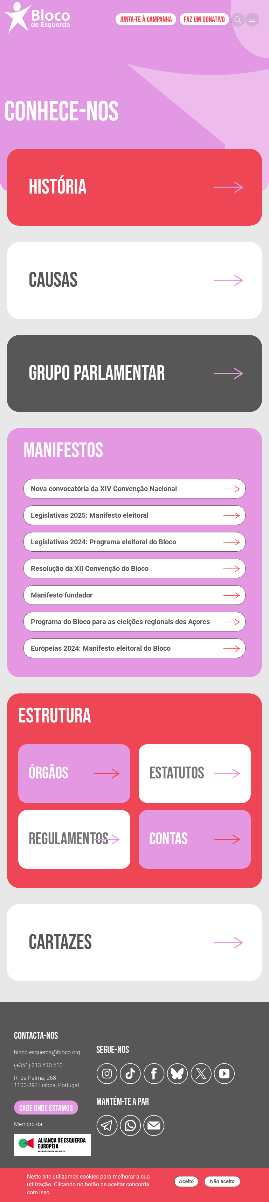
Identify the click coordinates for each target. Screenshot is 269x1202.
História (58, 187)
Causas (53, 280)
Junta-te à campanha (146, 20)
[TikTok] (130, 1073)
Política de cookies (75, 1194)
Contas (168, 839)
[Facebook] (154, 1073)
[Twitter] (177, 1073)
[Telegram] (107, 1125)
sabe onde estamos (46, 1108)
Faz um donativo (204, 20)
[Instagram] (107, 1073)
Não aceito (222, 1183)
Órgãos (48, 773)
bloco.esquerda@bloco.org (47, 1052)
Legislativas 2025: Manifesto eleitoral (90, 515)
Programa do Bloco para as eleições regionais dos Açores (120, 621)
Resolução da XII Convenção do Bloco (90, 568)
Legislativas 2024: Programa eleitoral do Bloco (103, 542)
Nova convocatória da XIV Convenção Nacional (104, 488)
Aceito (186, 1183)
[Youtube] (224, 1073)
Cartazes (60, 942)
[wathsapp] (130, 1125)
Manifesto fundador (61, 595)
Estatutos (176, 773)
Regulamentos (69, 839)
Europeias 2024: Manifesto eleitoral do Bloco (101, 648)
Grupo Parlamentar (97, 373)
